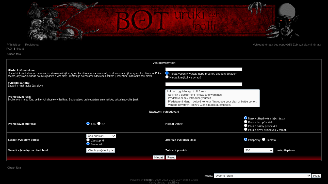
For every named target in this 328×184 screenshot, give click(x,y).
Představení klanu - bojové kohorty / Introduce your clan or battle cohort (212, 101)
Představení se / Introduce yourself (212, 98)
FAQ (9, 48)
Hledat (20, 48)
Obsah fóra (14, 54)
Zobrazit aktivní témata (307, 44)
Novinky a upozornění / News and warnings (212, 94)
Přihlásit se (14, 44)
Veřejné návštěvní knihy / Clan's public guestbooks (212, 105)
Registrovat (32, 44)
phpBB (148, 179)
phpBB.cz (173, 182)
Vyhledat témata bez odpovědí (272, 44)
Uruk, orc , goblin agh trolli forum (212, 91)
